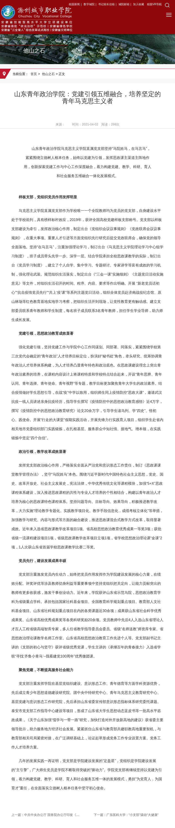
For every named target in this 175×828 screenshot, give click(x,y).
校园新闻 (74, 4)
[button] (167, 5)
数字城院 (89, 4)
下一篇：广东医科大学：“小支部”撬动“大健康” (126, 815)
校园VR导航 (154, 4)
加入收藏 (139, 4)
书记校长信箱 (106, 4)
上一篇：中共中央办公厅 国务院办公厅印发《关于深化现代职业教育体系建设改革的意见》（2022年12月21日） (46, 815)
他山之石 (48, 74)
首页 (34, 74)
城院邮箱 (123, 4)
